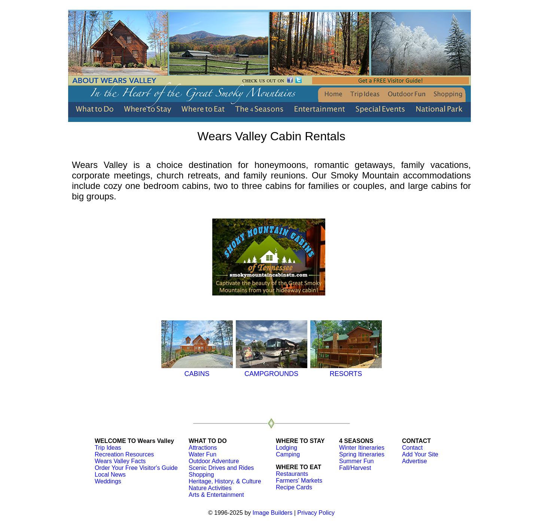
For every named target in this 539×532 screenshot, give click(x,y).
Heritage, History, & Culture (225, 481)
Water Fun (202, 454)
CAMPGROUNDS (271, 369)
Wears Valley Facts (120, 461)
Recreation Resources (124, 454)
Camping (288, 454)
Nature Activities (210, 488)
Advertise (414, 461)
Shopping (201, 474)
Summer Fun (356, 461)
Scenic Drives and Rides (221, 468)
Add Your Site (420, 454)
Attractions (203, 447)
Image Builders (273, 513)
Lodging (286, 447)
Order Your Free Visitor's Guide (136, 468)
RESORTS (346, 369)
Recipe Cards (294, 487)
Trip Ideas (108, 447)
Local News (110, 474)
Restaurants (292, 474)
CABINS (197, 369)
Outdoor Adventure (214, 461)
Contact (412, 447)
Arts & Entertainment (216, 495)
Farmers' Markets (299, 480)
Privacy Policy (316, 513)
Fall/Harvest (355, 468)
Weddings (108, 481)
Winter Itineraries (361, 447)
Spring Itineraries (361, 454)
